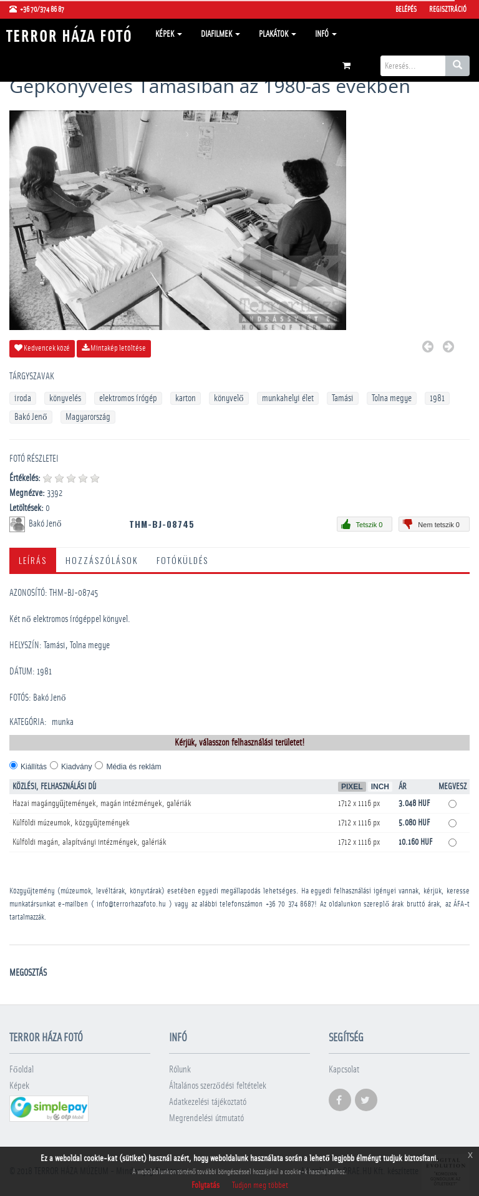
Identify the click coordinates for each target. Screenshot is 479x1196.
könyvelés (65, 398)
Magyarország (87, 417)
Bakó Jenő (30, 417)
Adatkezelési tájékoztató (207, 1102)
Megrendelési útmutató (206, 1118)
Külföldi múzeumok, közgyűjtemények (71, 823)
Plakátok (277, 34)
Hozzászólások (101, 559)
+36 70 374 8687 (290, 904)
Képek (168, 34)
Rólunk (180, 1069)
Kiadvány (76, 766)
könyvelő (229, 398)
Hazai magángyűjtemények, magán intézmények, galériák (101, 803)
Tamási (343, 398)
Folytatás (205, 1185)
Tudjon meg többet (260, 1185)
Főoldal (21, 1069)
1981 (437, 398)
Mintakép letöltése (114, 348)
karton (185, 398)
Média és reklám (133, 766)
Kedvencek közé (42, 348)
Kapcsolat (344, 1069)
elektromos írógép (128, 398)
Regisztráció (448, 9)
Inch (380, 786)
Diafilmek (220, 34)
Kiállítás (34, 766)
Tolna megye (392, 398)
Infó (326, 34)
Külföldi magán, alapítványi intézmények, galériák (89, 842)
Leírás (33, 559)
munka (63, 722)
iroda (22, 398)
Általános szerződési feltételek (217, 1086)
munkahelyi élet (288, 398)
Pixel (352, 786)
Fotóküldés (182, 559)
